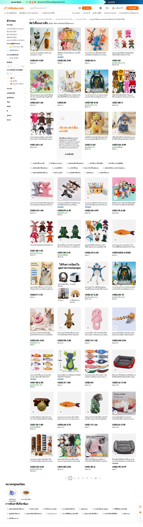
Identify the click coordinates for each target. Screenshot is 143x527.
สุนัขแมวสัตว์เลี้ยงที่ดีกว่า (90, 514)
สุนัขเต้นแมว (89, 173)
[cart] (107, 8)
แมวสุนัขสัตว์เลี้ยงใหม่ (73, 173)
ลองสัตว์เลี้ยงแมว (103, 173)
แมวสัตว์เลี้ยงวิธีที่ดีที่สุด (109, 514)
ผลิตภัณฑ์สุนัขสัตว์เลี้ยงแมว (39, 173)
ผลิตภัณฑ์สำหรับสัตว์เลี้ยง (64, 19)
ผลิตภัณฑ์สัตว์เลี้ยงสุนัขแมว (75, 163)
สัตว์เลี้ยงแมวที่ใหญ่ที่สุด (95, 163)
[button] (79, 8)
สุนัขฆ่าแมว (125, 514)
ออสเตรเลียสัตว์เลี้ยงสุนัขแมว (33, 514)
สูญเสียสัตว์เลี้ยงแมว (13, 514)
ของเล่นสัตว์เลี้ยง (81, 19)
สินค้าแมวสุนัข (57, 173)
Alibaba (31, 19)
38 (95, 478)
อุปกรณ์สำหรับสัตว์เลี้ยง (45, 19)
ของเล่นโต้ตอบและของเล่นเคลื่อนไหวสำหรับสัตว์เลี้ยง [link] (107, 19)
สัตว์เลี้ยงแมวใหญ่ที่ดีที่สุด (115, 163)
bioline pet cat (51, 514)
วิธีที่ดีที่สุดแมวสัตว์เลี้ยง (119, 509)
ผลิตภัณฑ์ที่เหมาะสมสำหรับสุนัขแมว (114, 168)
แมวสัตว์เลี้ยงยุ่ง (72, 168)
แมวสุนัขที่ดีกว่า (57, 168)
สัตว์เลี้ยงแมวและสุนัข (49, 509)
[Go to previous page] (66, 478)
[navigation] (16, 249)
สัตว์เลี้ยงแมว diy (12, 518)
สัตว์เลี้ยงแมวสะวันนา (55, 163)
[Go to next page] (100, 478)
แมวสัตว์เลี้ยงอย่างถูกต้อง (100, 509)
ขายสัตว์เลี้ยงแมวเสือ (37, 163)
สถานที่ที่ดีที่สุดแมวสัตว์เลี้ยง (69, 514)
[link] (140, 507)
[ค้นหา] (87, 8)
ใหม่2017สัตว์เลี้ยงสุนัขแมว (90, 168)
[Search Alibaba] (53, 8)
